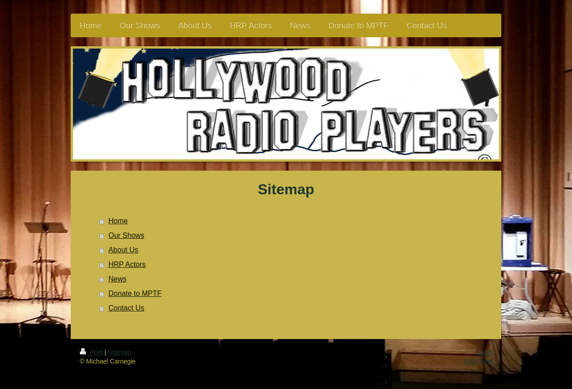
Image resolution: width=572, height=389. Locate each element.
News (117, 279)
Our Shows (126, 235)
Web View (478, 361)
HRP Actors (126, 264)
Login (484, 352)
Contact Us (126, 308)
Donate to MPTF (134, 293)
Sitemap (119, 352)
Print (92, 352)
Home (118, 221)
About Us (123, 250)
